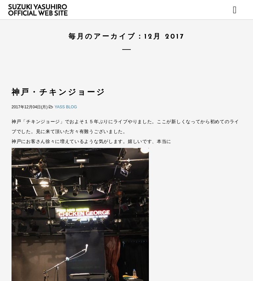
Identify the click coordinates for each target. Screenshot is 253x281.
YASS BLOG (66, 107)
